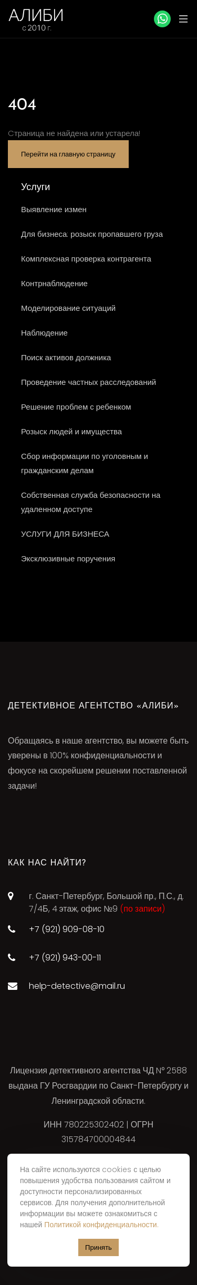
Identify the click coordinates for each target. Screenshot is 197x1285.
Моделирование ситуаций (68, 308)
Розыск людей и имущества (71, 431)
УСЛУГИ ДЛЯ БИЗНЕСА (65, 533)
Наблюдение (44, 332)
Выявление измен (54, 209)
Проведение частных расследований (88, 382)
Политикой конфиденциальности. (101, 1224)
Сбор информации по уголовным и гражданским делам (84, 463)
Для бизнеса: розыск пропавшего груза (92, 233)
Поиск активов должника (66, 357)
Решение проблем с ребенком (76, 406)
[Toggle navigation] (181, 19)
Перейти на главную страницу (68, 154)
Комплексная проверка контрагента (86, 258)
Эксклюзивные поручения (68, 558)
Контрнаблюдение (54, 283)
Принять (98, 1247)
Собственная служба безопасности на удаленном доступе (90, 502)
